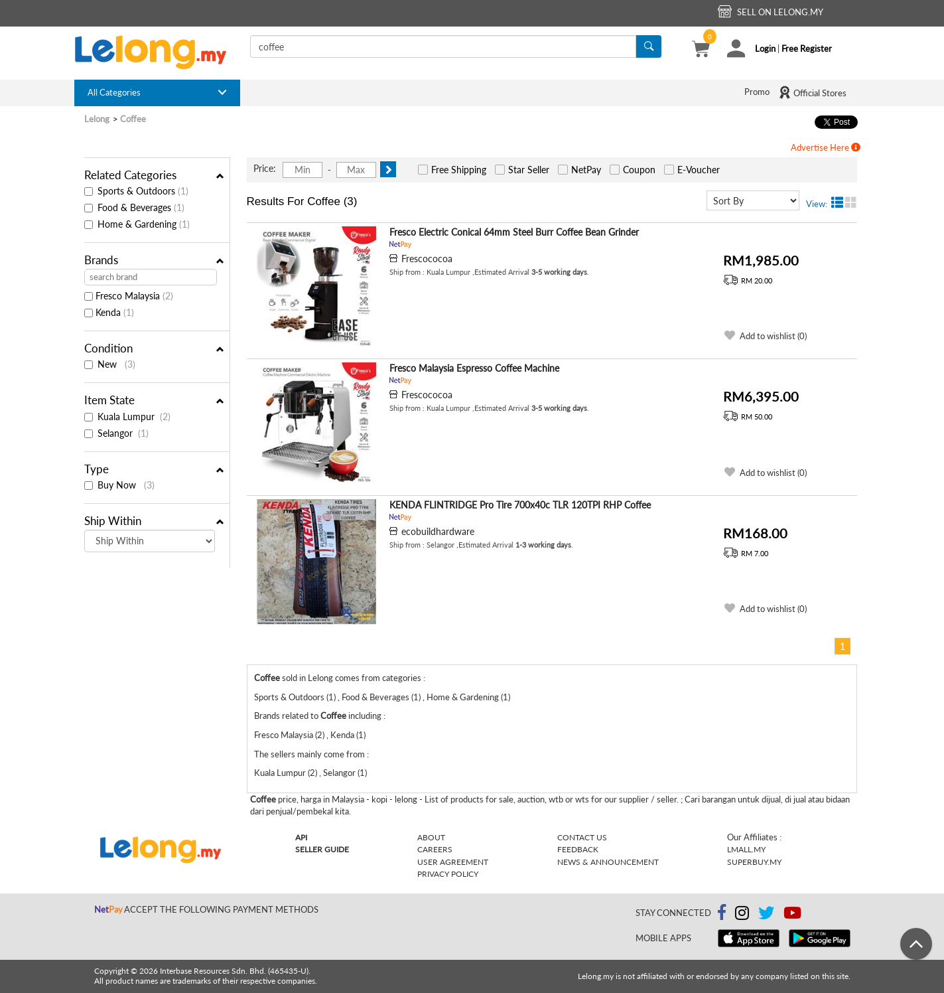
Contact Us (582, 837)
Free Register (806, 48)
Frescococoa (426, 258)
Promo (757, 91)
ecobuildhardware (437, 531)
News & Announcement (608, 862)
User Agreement (452, 862)
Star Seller (528, 169)
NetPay (586, 169)
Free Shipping (458, 169)
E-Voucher (698, 169)
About (431, 837)
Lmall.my (746, 849)
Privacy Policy (447, 874)
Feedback (577, 849)
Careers (434, 849)
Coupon (639, 169)
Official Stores (812, 92)
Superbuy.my (754, 862)
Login (765, 48)
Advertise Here (825, 147)
